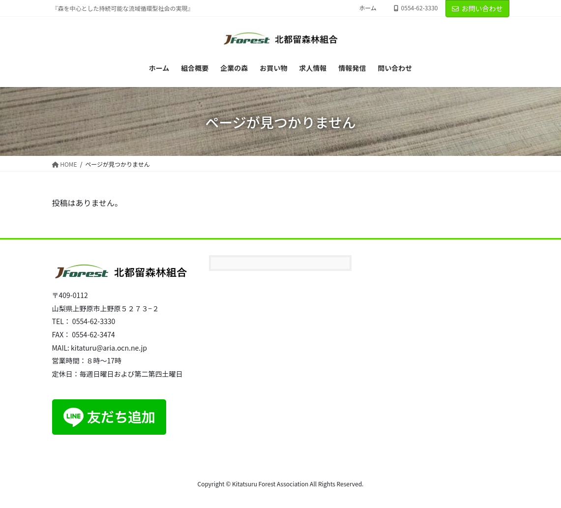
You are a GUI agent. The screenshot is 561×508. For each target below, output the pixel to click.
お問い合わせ (477, 8)
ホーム (368, 8)
